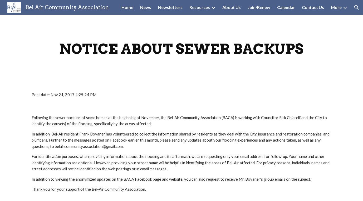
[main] (181, 49)
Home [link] (127, 7)
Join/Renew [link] (259, 7)
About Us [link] (231, 7)
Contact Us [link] (313, 7)
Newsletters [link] (170, 7)
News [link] (145, 7)
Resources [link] (199, 7)
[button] (356, 7)
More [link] (336, 7)
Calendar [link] (286, 7)
